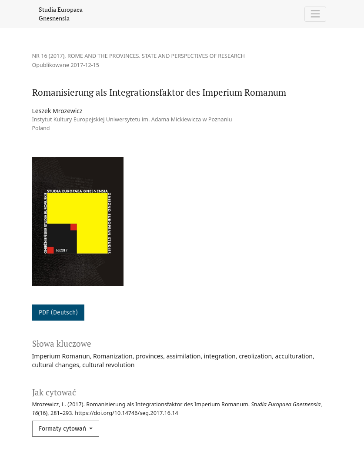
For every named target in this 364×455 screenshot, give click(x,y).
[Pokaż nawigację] (315, 14)
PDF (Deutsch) (58, 312)
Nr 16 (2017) (48, 56)
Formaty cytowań (63, 428)
